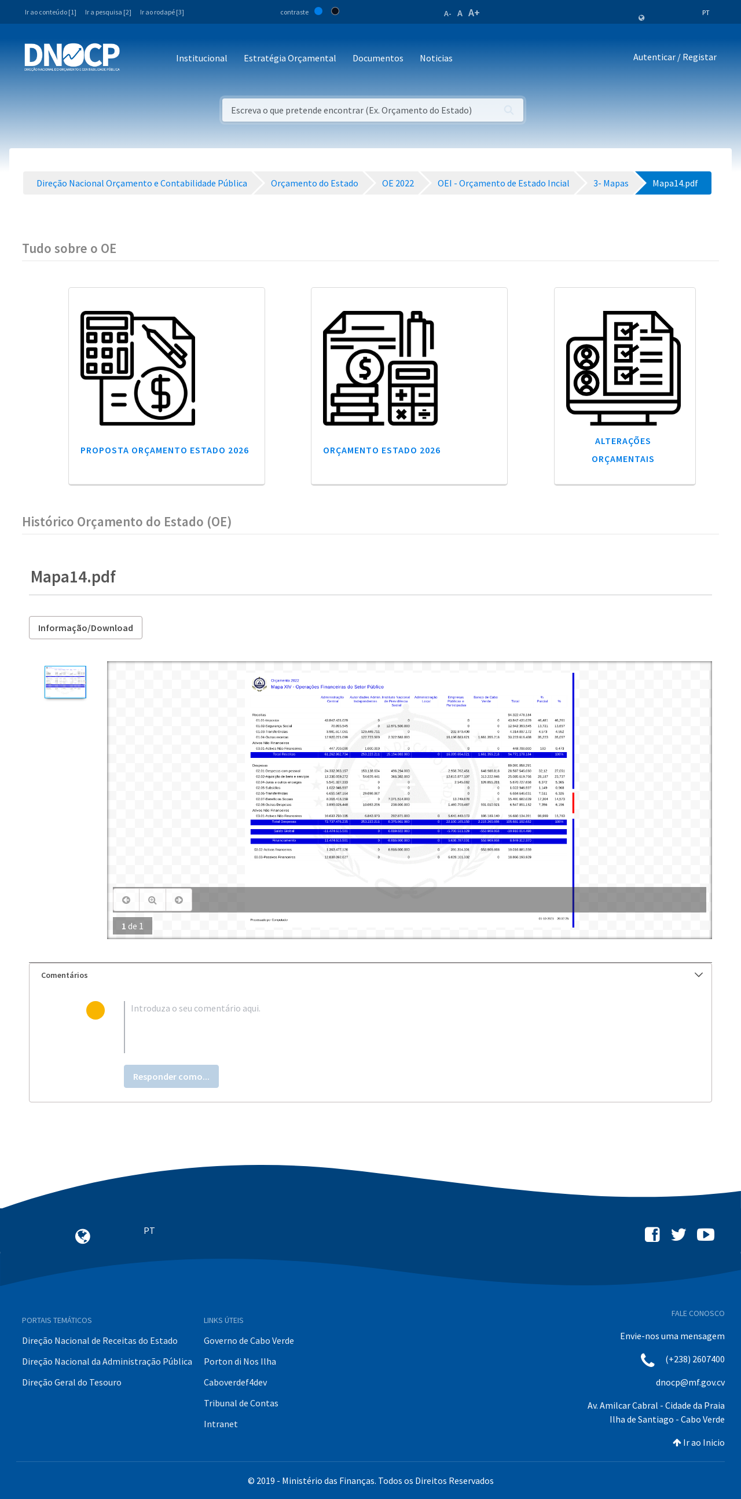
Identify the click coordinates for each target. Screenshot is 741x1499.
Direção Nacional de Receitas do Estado (100, 1340)
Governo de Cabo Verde (249, 1340)
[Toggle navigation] (135, 58)
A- (448, 13)
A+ (474, 12)
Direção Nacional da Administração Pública (107, 1361)
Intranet (221, 1424)
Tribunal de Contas (241, 1403)
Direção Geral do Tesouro (72, 1382)
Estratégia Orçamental (290, 58)
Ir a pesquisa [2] (108, 12)
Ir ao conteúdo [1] (50, 12)
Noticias (436, 58)
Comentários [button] (372, 975)
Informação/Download (85, 627)
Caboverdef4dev (235, 1382)
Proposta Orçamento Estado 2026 (164, 450)
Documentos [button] (378, 58)
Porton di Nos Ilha (240, 1361)
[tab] (370, 975)
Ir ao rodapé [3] (162, 12)
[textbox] (389, 1027)
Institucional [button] (202, 58)
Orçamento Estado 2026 (382, 450)
